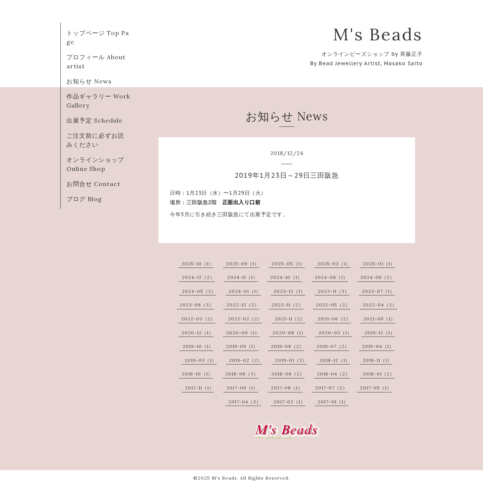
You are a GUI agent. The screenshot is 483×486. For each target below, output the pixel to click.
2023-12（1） (289, 291)
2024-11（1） (242, 277)
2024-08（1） (331, 277)
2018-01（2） (379, 374)
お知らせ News (89, 81)
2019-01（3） (291, 360)
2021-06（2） (334, 318)
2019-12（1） (380, 332)
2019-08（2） (287, 346)
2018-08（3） (241, 374)
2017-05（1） (376, 388)
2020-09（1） (243, 332)
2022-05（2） (333, 305)
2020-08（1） (289, 332)
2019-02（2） (245, 360)
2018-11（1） (377, 360)
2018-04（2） (333, 374)
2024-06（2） (377, 277)
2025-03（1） (334, 263)
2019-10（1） (198, 346)
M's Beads (378, 34)
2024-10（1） (286, 277)
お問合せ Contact (93, 184)
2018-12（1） (335, 360)
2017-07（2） (331, 388)
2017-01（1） (333, 401)
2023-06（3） (197, 305)
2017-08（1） (287, 388)
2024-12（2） (198, 277)
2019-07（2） (333, 346)
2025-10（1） (198, 263)
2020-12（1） (198, 332)
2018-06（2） (288, 374)
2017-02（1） (289, 401)
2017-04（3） (244, 401)
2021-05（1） (379, 318)
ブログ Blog (84, 199)
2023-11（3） (333, 291)
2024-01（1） (245, 291)
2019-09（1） (242, 346)
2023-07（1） (378, 291)
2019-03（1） (201, 360)
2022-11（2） (287, 305)
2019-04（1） (378, 346)
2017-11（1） (199, 388)
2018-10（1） (197, 374)
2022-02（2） (245, 318)
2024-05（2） (199, 291)
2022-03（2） (198, 318)
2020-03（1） (335, 332)
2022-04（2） (380, 305)
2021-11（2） (290, 318)
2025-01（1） (379, 263)
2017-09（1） (242, 388)
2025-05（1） (288, 263)
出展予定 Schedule (94, 120)
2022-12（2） (242, 305)
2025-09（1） (242, 263)
